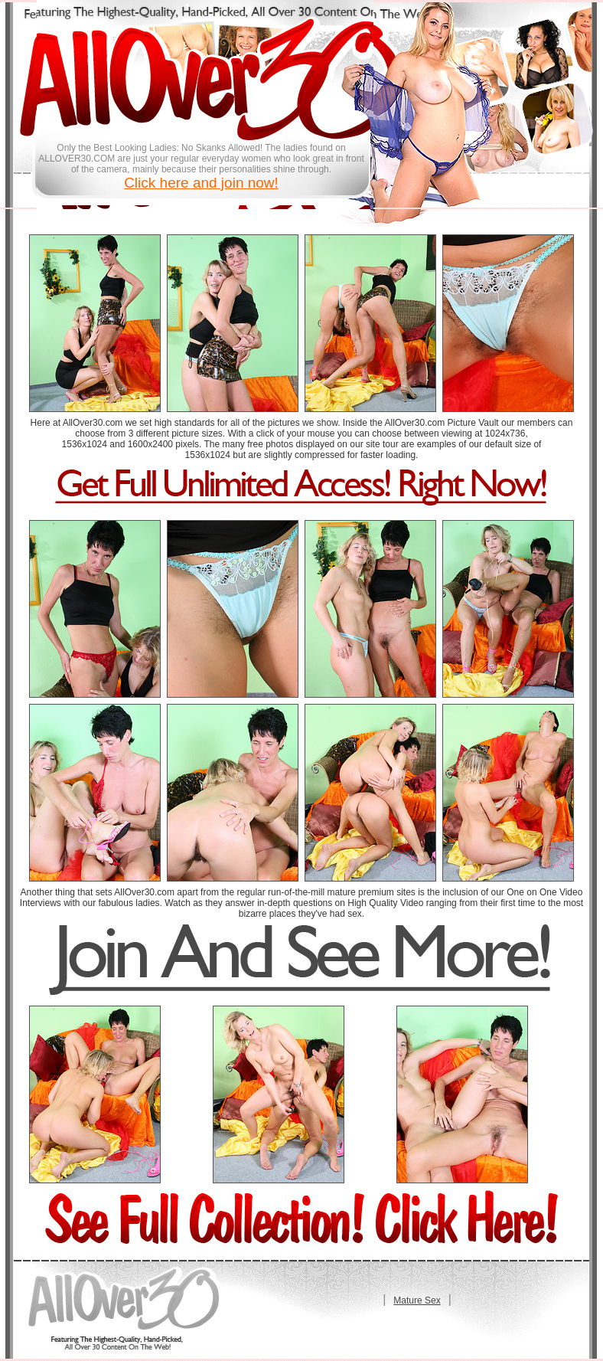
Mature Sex (416, 1300)
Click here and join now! (201, 183)
